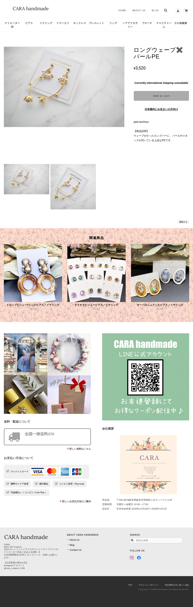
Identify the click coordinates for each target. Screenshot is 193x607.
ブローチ (147, 23)
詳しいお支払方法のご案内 (76, 501)
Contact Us (75, 550)
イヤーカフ (62, 23)
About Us (137, 10)
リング (113, 23)
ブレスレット (96, 23)
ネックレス (79, 23)
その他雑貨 (180, 23)
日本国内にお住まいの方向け (161, 109)
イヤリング (46, 23)
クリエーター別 (12, 25)
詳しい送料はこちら (80, 448)
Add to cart (161, 95)
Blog (154, 10)
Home (121, 10)
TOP (130, 585)
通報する (183, 222)
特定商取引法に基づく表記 (177, 585)
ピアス (29, 23)
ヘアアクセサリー (130, 25)
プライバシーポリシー (148, 585)
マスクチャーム (164, 25)
